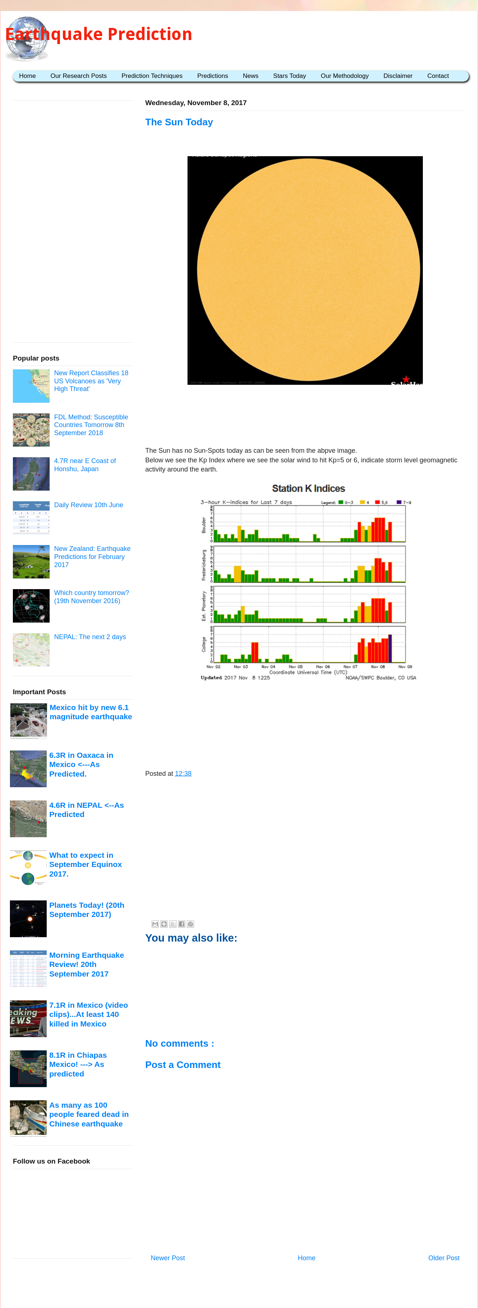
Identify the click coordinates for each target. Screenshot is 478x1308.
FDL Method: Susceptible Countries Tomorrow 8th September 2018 (91, 425)
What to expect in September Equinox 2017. (85, 864)
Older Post (444, 1258)
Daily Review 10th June (88, 505)
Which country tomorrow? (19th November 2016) (91, 597)
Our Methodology (345, 75)
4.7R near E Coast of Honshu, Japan (85, 465)
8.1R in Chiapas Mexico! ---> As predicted (78, 1064)
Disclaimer (398, 75)
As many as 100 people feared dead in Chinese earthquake (89, 1114)
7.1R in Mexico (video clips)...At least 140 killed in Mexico (88, 1014)
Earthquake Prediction (99, 34)
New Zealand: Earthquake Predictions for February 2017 (92, 556)
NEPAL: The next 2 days (90, 637)
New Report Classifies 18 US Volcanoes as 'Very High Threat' (91, 381)
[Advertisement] (305, 417)
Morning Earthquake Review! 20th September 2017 (86, 964)
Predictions (212, 75)
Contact (438, 75)
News (251, 75)
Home (27, 75)
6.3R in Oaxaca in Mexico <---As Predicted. (81, 764)
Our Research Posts (78, 75)
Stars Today (289, 75)
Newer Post (168, 1258)
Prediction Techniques (151, 75)
